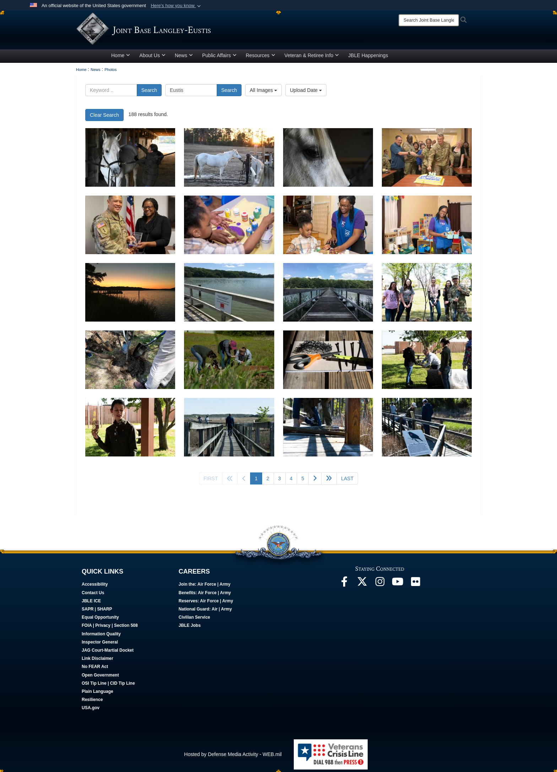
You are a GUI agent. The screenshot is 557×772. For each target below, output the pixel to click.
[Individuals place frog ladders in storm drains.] (229, 362)
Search (149, 92)
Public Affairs (219, 58)
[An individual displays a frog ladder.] (130, 429)
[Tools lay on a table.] (328, 362)
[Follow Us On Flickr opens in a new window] (415, 586)
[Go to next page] (314, 481)
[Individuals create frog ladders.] (427, 362)
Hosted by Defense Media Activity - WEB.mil (233, 757)
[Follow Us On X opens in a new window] (362, 586)
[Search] (429, 20)
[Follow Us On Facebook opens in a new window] (344, 586)
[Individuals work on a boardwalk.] (427, 429)
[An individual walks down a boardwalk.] (229, 429)
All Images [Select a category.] (263, 92)
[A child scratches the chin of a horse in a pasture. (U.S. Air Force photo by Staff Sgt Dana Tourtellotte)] (229, 160)
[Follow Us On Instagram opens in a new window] (380, 586)
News (184, 58)
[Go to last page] (347, 481)
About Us (152, 58)
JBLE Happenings (368, 58)
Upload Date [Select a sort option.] (306, 92)
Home (120, 58)
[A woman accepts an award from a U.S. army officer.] (130, 227)
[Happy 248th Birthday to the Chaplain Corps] (427, 160)
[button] (176, 5)
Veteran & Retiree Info (312, 58)
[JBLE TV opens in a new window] (397, 586)
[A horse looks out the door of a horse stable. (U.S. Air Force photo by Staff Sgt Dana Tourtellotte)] (328, 160)
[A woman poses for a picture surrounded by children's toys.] (427, 227)
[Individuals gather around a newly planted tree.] (427, 294)
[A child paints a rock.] (229, 227)
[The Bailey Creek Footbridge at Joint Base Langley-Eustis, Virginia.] (328, 294)
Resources (260, 58)
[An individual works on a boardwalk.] (328, 429)
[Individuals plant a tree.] (130, 362)
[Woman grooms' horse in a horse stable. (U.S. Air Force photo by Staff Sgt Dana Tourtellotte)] (130, 160)
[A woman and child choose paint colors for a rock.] (328, 227)
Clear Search (104, 117)
